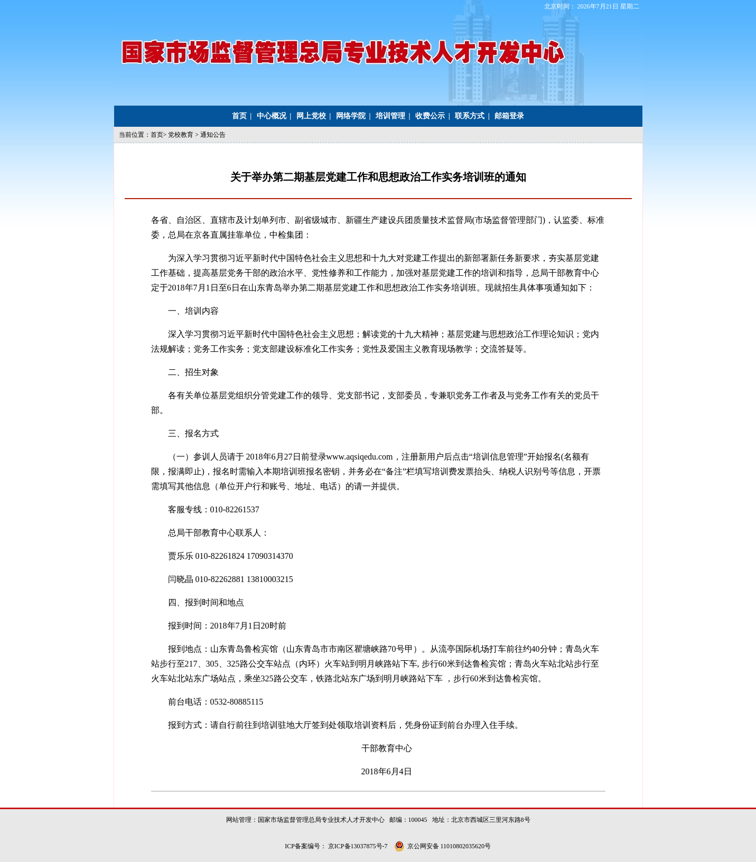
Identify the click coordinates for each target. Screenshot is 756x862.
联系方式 (469, 116)
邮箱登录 (509, 116)
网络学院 (351, 116)
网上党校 (311, 116)
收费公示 (430, 116)
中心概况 (271, 116)
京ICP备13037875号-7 (358, 846)
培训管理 (390, 116)
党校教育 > (184, 134)
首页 (239, 116)
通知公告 (213, 134)
